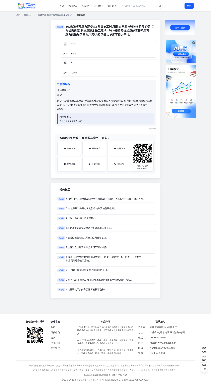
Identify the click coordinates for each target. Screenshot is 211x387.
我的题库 (112, 5)
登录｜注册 (180, 27)
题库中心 (28, 15)
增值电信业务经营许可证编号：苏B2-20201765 (105, 375)
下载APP (85, 5)
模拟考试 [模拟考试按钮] (94, 148)
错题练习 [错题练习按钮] (119, 148)
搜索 (53, 337)
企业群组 (55, 342)
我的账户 (55, 347)
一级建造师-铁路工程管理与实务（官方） (54, 15)
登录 (189, 5)
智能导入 (72, 5)
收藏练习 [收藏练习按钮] (94, 164)
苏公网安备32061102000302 (135, 380)
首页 (61, 5)
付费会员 (55, 332)
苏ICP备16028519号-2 (110, 380)
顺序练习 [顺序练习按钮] (69, 148)
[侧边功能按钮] (204, 358)
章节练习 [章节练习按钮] (69, 164)
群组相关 (98, 5)
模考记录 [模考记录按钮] (119, 164)
